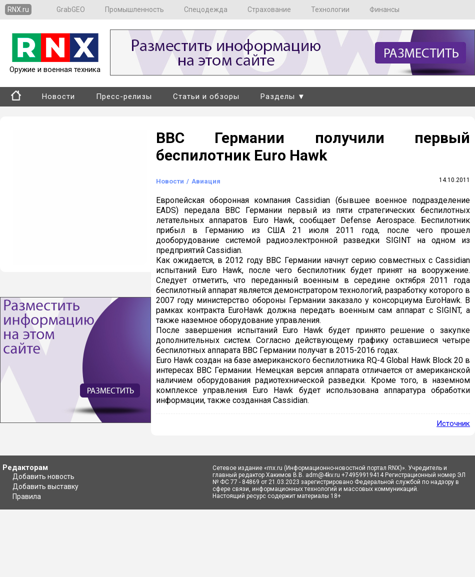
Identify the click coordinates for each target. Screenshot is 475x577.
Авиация (206, 181)
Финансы (385, 10)
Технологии (330, 10)
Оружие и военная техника (55, 65)
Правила (26, 496)
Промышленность (134, 10)
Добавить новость (43, 476)
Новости (58, 96)
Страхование (269, 10)
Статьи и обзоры (206, 96)
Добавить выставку (45, 486)
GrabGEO (70, 10)
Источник (453, 423)
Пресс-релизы (124, 96)
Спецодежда (206, 10)
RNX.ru (18, 10)
